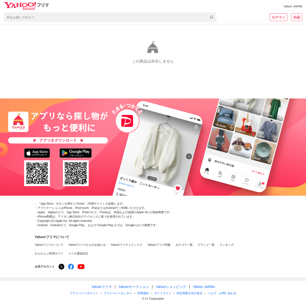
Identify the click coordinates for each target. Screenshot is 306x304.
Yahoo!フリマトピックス (126, 245)
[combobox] (110, 17)
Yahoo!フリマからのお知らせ (87, 245)
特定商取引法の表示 (189, 293)
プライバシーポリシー (84, 293)
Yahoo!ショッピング (171, 286)
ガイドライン (162, 293)
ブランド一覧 (206, 245)
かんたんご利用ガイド (49, 253)
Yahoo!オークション (134, 286)
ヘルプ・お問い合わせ (222, 293)
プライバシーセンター (118, 293)
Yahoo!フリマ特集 (158, 245)
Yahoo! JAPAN (293, 6)
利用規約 (143, 293)
